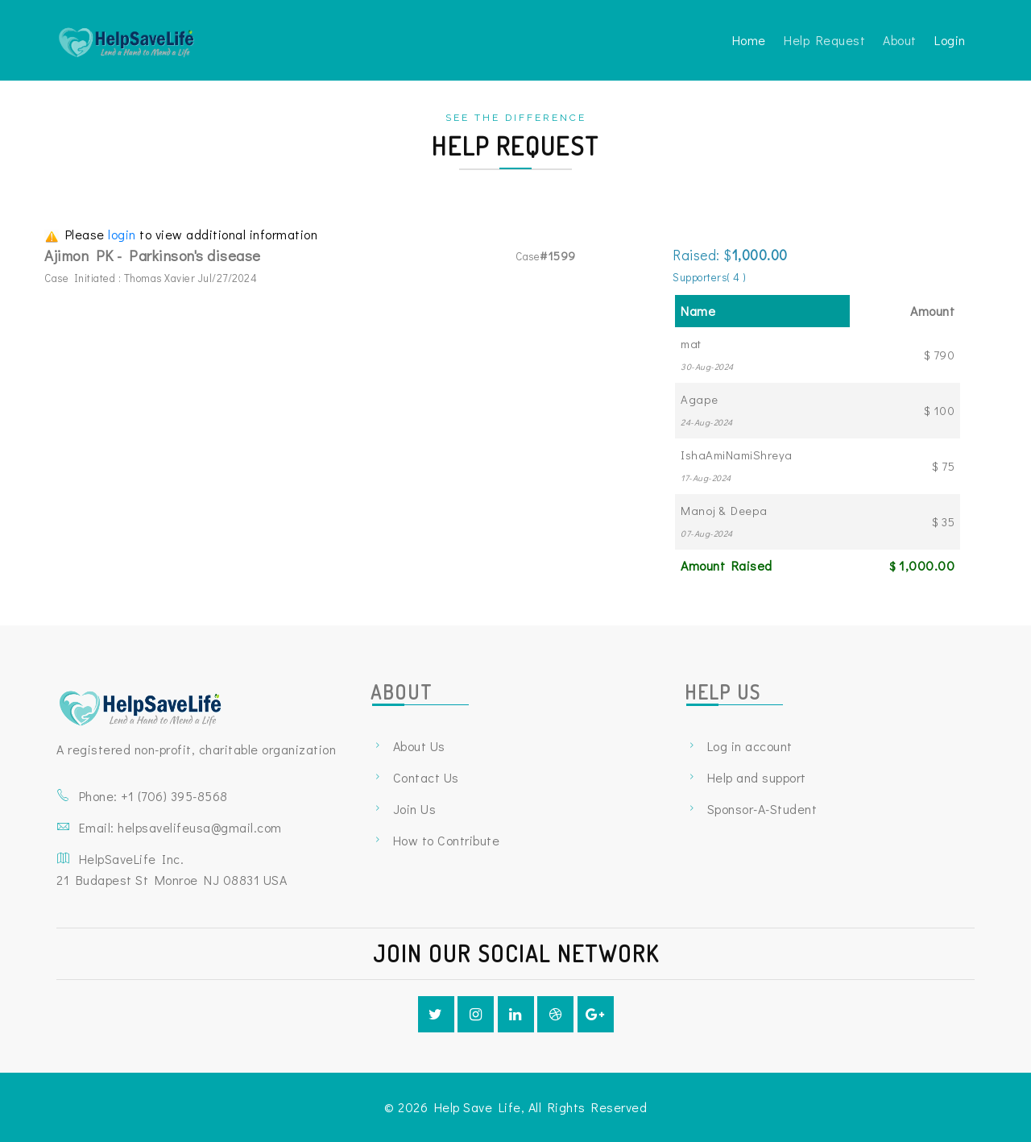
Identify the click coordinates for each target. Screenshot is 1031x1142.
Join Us (415, 808)
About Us (419, 745)
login (123, 234)
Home (749, 39)
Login (950, 39)
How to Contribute (446, 840)
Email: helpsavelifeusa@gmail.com (180, 827)
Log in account (750, 745)
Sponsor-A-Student (762, 808)
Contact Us (426, 777)
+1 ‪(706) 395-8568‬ (174, 795)
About (900, 39)
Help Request (824, 39)
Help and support (756, 777)
